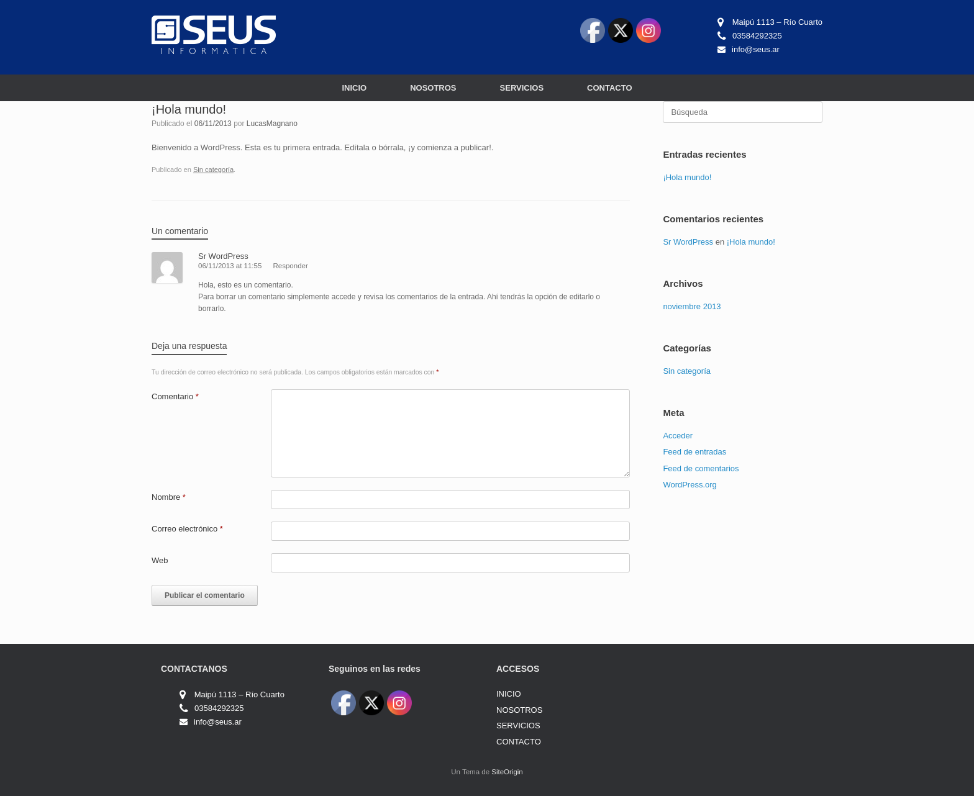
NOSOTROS (433, 88)
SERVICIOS (522, 88)
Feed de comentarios (701, 468)
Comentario (175, 396)
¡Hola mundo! (687, 177)
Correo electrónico (187, 528)
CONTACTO (609, 88)
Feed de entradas (694, 451)
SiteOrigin (507, 772)
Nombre (169, 497)
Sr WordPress (223, 256)
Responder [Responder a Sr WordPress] (290, 265)
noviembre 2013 (692, 306)
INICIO (354, 88)
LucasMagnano (272, 123)
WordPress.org (689, 484)
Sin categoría (213, 169)
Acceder (678, 435)
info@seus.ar (756, 49)
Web (160, 560)
